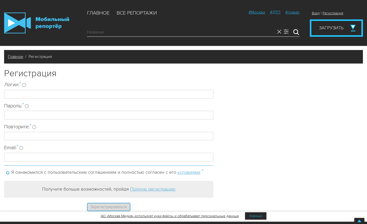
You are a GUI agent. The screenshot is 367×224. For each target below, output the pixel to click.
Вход (316, 13)
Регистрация (333, 13)
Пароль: (14, 105)
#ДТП (275, 12)
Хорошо (255, 216)
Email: (11, 147)
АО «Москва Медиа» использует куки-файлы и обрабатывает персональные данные (170, 216)
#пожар (292, 12)
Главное (98, 13)
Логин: (12, 84)
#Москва (257, 12)
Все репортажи (137, 13)
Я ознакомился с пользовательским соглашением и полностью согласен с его (107, 171)
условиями (188, 172)
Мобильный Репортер (36, 23)
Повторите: (17, 126)
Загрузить (331, 28)
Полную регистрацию (153, 189)
